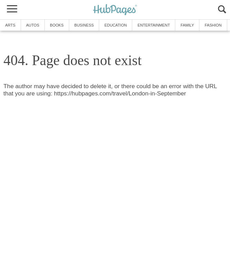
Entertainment (153, 25)
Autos (32, 25)
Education (115, 25)
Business (84, 25)
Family (187, 25)
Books (57, 25)
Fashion (213, 25)
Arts (10, 25)
